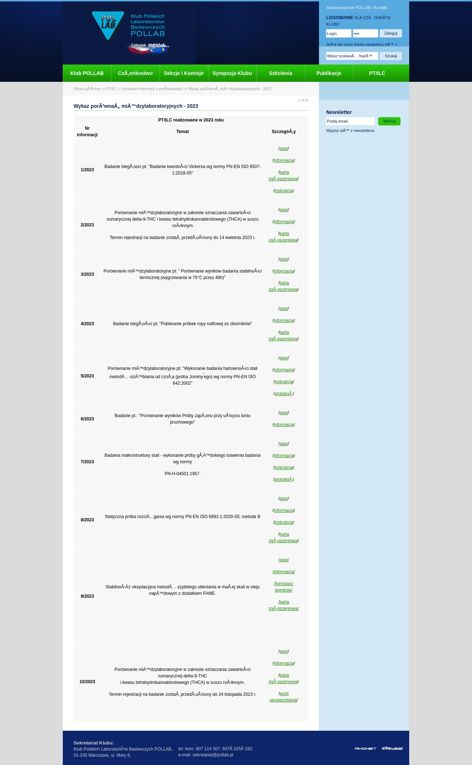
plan (284, 148)
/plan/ (284, 559)
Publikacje (328, 73)
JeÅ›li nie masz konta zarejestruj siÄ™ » (361, 44)
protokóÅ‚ (284, 479)
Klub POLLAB (87, 73)
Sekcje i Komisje (184, 73)
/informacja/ (283, 571)
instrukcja (284, 190)
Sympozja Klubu (232, 73)
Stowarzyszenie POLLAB (348, 7)
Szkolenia (280, 73)
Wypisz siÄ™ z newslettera (350, 130)
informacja (284, 160)
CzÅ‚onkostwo (135, 73)
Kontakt (380, 7)
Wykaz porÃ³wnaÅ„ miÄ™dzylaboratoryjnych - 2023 (229, 89)
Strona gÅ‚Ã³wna (87, 89)
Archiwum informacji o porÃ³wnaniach (153, 89)
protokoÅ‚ (284, 393)
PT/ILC (377, 73)
